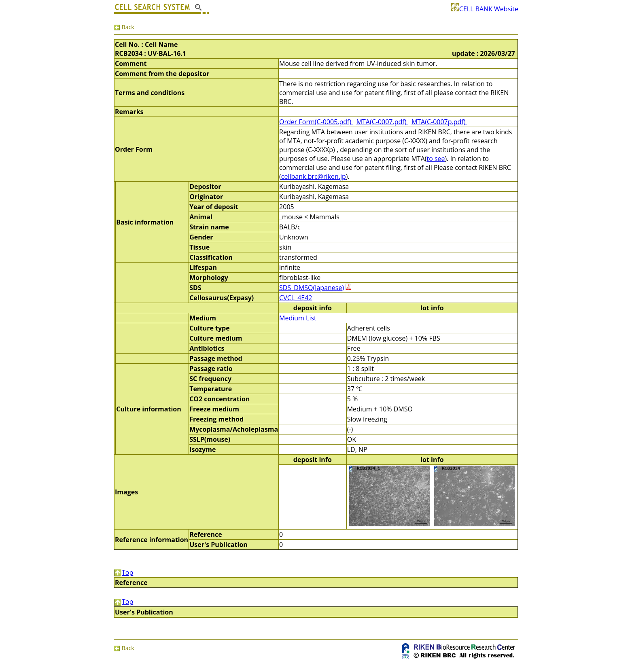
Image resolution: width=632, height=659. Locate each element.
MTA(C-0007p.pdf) (439, 121)
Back (124, 27)
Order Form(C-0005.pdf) (316, 121)
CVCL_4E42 (295, 297)
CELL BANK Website (484, 8)
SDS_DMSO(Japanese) (311, 287)
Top (123, 572)
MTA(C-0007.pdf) (382, 121)
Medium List (297, 318)
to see (435, 158)
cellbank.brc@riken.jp (313, 176)
